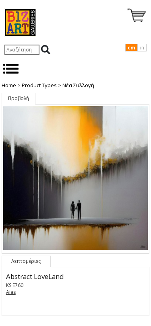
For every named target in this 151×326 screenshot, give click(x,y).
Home (9, 85)
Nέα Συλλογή (78, 85)
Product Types (39, 85)
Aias (11, 292)
